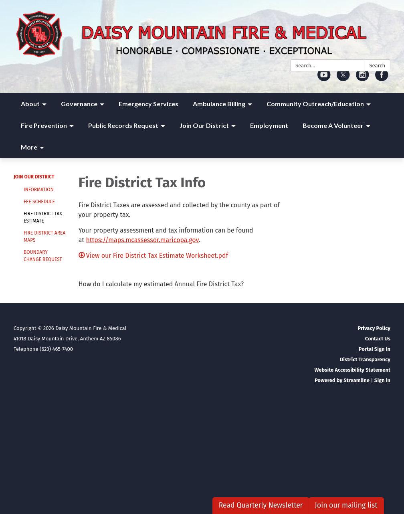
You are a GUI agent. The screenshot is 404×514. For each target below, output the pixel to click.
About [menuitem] (30, 103)
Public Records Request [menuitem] (123, 125)
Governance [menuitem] (79, 103)
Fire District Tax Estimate (43, 217)
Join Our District (34, 177)
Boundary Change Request (43, 255)
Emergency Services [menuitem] (148, 103)
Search (377, 66)
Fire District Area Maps (44, 236)
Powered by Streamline (342, 380)
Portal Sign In (374, 349)
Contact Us (377, 339)
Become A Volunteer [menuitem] (333, 125)
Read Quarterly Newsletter (261, 505)
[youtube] (324, 78)
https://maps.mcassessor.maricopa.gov (142, 240)
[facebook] (381, 78)
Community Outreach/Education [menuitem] (315, 103)
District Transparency (365, 359)
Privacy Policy (374, 328)
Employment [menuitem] (269, 125)
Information (39, 189)
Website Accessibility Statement (352, 370)
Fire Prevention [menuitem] (44, 125)
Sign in (382, 380)
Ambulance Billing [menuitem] (219, 103)
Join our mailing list (346, 505)
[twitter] (343, 78)
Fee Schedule (39, 201)
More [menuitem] (29, 147)
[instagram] (362, 78)
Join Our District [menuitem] (204, 125)
